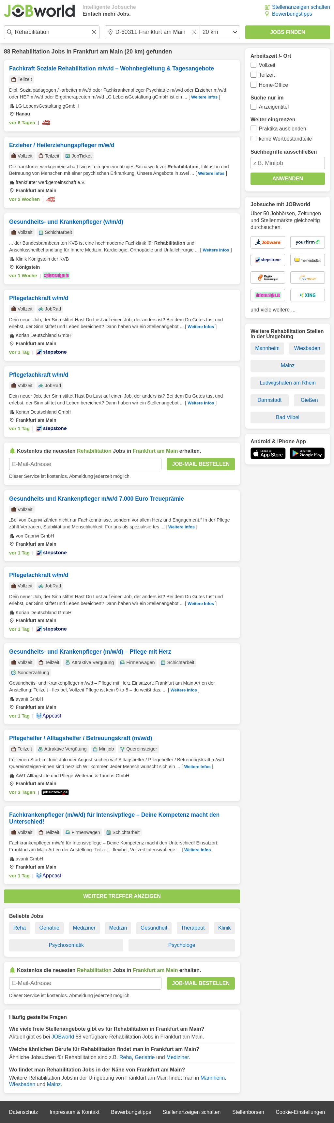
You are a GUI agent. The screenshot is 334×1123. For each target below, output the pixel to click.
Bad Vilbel (287, 417)
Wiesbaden (22, 1084)
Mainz (54, 1084)
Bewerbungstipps (292, 14)
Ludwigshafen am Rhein (288, 383)
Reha (19, 928)
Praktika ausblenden (282, 128)
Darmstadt (269, 400)
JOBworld (63, 1037)
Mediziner (84, 928)
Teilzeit (267, 75)
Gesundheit (154, 928)
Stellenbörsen (248, 1112)
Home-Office (273, 85)
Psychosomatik (66, 945)
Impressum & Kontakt (74, 1112)
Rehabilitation (31, 51)
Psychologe (181, 945)
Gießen (309, 400)
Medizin (118, 928)
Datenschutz (23, 1112)
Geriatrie (49, 928)
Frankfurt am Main (98, 51)
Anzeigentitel (274, 107)
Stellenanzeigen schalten (301, 7)
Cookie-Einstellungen (300, 1112)
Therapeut (193, 928)
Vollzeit (267, 65)
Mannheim (213, 1078)
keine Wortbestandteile (285, 139)
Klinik (224, 928)
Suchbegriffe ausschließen (283, 152)
